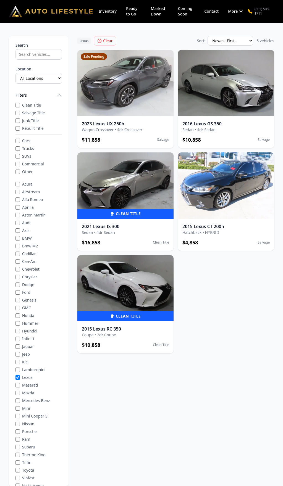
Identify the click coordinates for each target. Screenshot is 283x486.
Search (21, 45)
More (235, 11)
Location (23, 69)
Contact (211, 11)
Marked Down (158, 11)
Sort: (201, 40)
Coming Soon (185, 11)
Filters (38, 95)
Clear (105, 40)
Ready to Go (131, 11)
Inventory (108, 11)
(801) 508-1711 (259, 11)
